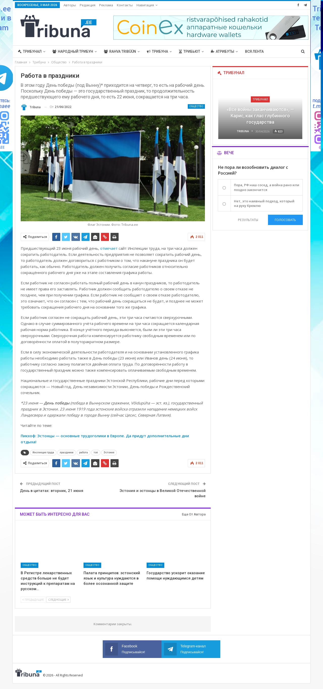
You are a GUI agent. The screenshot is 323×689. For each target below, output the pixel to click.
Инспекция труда (43, 452)
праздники (66, 452)
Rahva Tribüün (120, 51)
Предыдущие (33, 599)
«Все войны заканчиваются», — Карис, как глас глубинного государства (260, 116)
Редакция (87, 5)
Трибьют (189, 51)
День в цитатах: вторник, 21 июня (51, 490)
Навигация (145, 5)
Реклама (106, 5)
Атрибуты (222, 51)
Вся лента (254, 51)
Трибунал (30, 51)
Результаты (248, 219)
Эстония (109, 452)
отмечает (108, 248)
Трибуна (157, 51)
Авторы (70, 5)
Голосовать (285, 219)
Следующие (58, 599)
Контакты (125, 5)
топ (96, 452)
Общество (196, 106)
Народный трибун (72, 51)
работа (83, 452)
